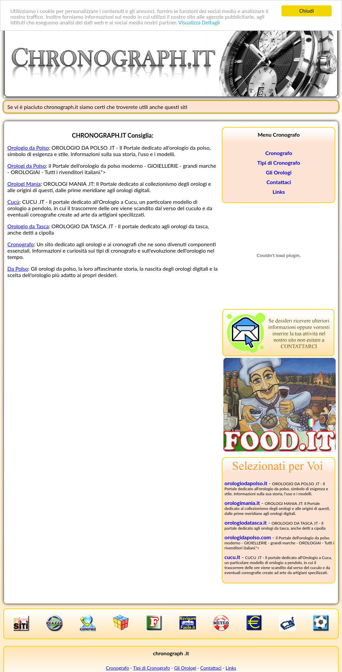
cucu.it (232, 557)
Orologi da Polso (26, 165)
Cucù (13, 201)
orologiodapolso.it (245, 483)
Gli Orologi (279, 172)
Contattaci (279, 182)
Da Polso (17, 268)
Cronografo (20, 244)
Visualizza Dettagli (199, 22)
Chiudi (306, 10)
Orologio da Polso (28, 147)
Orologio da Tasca (28, 226)
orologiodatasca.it (245, 522)
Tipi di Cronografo (278, 162)
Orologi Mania (24, 183)
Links (279, 191)
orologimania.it (242, 503)
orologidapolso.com (247, 537)
